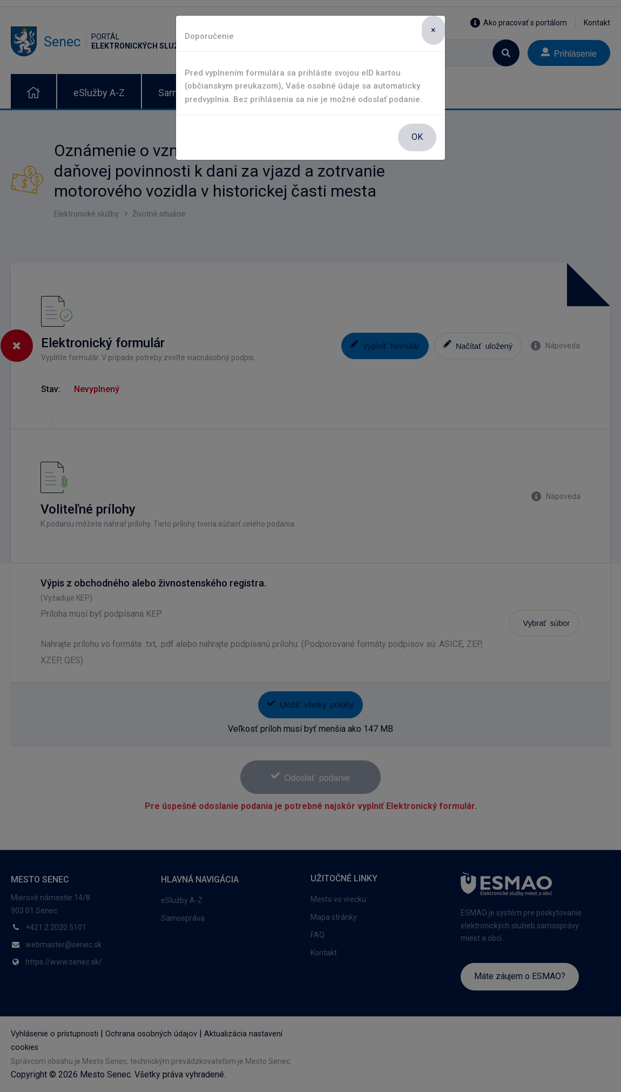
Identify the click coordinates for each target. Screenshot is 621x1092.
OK (417, 137)
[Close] (433, 30)
